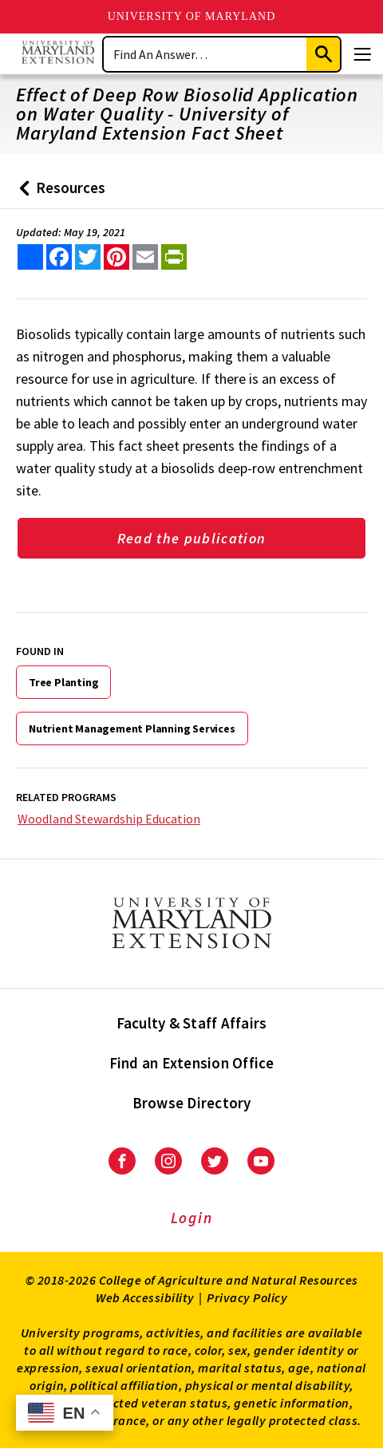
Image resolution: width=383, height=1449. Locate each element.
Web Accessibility (145, 1297)
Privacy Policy (247, 1297)
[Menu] (362, 54)
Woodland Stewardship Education (109, 819)
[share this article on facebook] (59, 257)
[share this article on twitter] (87, 257)
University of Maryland (192, 16)
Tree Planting (63, 682)
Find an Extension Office (191, 1062)
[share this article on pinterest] (116, 257)
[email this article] (145, 257)
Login (192, 1217)
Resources (58, 193)
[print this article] (174, 257)
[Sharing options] (30, 257)
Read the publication (192, 538)
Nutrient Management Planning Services (132, 728)
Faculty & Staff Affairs (191, 1022)
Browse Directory (191, 1102)
